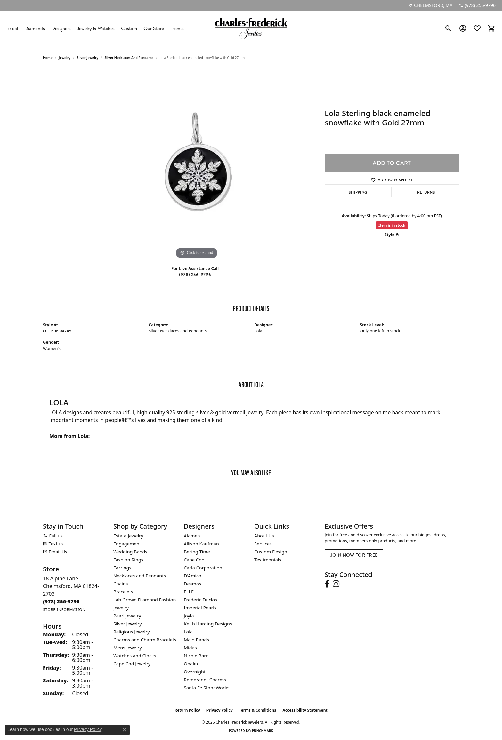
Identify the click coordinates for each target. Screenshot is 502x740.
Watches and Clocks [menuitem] (134, 656)
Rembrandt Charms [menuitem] (205, 680)
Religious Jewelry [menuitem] (131, 632)
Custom (129, 28)
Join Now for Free (353, 555)
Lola (258, 331)
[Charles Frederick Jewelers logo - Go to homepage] (251, 28)
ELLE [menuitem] (189, 592)
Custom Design (270, 552)
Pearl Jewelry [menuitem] (127, 616)
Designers (61, 28)
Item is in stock (391, 225)
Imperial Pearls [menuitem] (200, 608)
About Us (264, 536)
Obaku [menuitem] (191, 664)
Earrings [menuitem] (122, 568)
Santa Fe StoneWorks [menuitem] (206, 688)
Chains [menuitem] (120, 584)
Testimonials (267, 560)
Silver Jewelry (87, 57)
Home (48, 57)
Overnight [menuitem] (195, 672)
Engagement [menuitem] (127, 544)
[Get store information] (64, 609)
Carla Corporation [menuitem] (203, 568)
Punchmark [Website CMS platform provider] (262, 730)
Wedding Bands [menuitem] (130, 552)
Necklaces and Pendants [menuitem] (139, 576)
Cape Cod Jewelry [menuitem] (131, 664)
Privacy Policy (219, 710)
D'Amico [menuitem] (192, 576)
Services (263, 544)
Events (177, 28)
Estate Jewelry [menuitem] (128, 536)
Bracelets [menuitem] (123, 592)
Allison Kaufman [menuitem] (201, 544)
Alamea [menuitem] (192, 536)
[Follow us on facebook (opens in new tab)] (327, 584)
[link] (430, 5)
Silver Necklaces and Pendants (129, 57)
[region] (197, 164)
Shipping (358, 192)
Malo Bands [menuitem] (196, 640)
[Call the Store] (61, 601)
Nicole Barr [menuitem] (196, 656)
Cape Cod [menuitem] (194, 560)
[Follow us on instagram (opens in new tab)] (336, 584)
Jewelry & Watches (96, 28)
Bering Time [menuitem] (197, 552)
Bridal (12, 28)
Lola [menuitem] (188, 632)
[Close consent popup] (124, 730)
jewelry (64, 57)
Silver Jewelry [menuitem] (127, 624)
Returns (426, 192)
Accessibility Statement (304, 710)
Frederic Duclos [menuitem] (200, 600)
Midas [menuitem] (190, 648)
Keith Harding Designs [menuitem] (208, 624)
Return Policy (187, 710)
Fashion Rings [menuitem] (128, 560)
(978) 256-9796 (195, 274)
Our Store (153, 28)
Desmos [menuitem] (192, 584)
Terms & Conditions (257, 710)
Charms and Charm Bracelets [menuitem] (144, 640)
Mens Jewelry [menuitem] (127, 648)
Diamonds (34, 28)
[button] (448, 28)
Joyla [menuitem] (189, 616)
